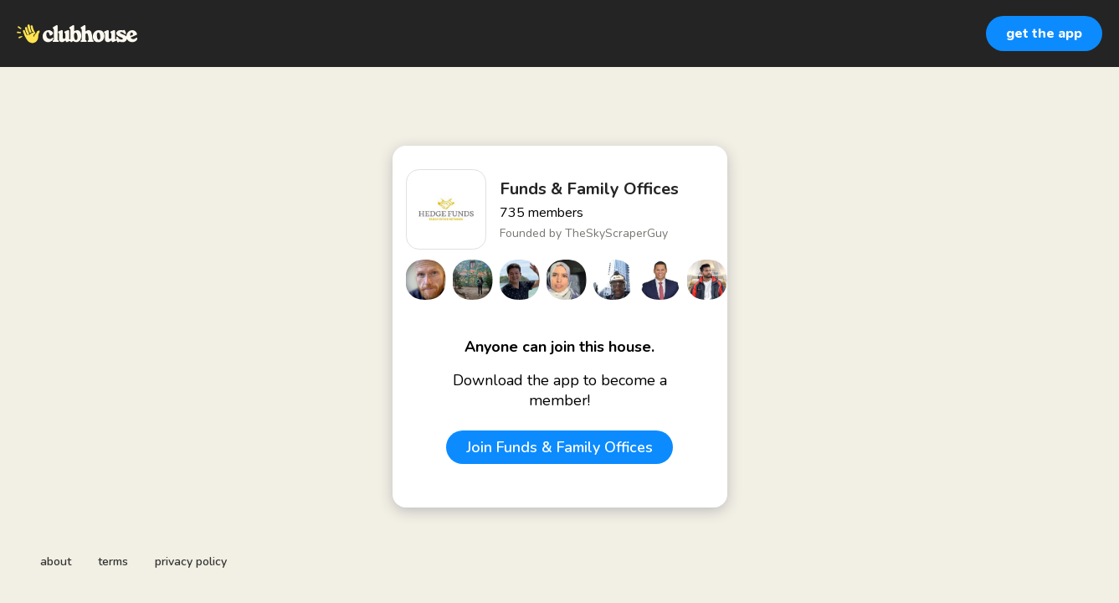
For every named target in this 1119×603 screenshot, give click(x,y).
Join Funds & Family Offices (559, 447)
